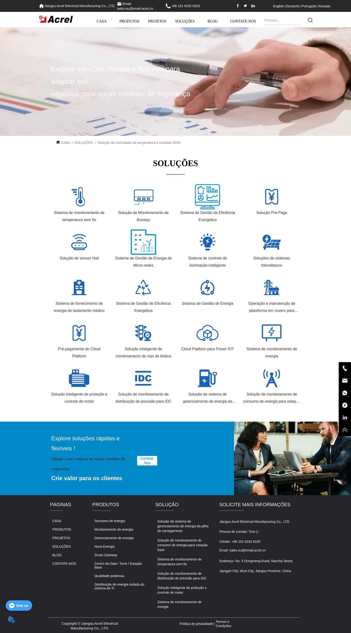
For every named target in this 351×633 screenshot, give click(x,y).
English (278, 6)
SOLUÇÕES (185, 21)
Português (309, 6)
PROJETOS (157, 21)
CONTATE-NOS (243, 21)
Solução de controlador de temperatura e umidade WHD (139, 143)
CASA (102, 21)
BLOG (212, 21)
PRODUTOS (129, 21)
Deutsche (293, 6)
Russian (325, 6)
